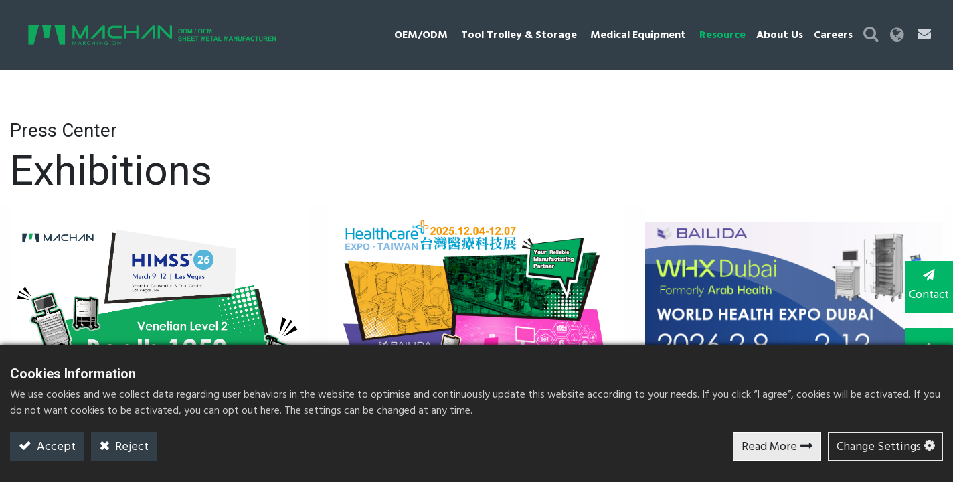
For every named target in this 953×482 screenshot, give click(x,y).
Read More (769, 447)
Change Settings (879, 447)
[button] (869, 35)
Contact (926, 286)
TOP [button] (926, 340)
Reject (130, 447)
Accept (55, 447)
